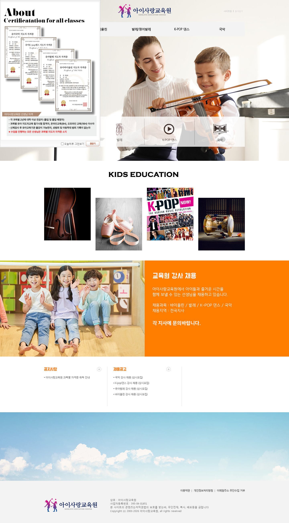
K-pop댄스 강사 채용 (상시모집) (132, 383)
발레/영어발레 (141, 29)
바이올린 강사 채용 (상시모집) (131, 394)
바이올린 (101, 29)
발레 (119, 140)
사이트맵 (228, 11)
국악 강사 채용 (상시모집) (129, 377)
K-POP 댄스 (181, 29)
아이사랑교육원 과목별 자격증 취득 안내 (68, 377)
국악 (222, 29)
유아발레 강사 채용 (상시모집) (131, 388)
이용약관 (185, 490)
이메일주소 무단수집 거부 (231, 490)
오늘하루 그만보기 (74, 143)
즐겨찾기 (239, 11)
